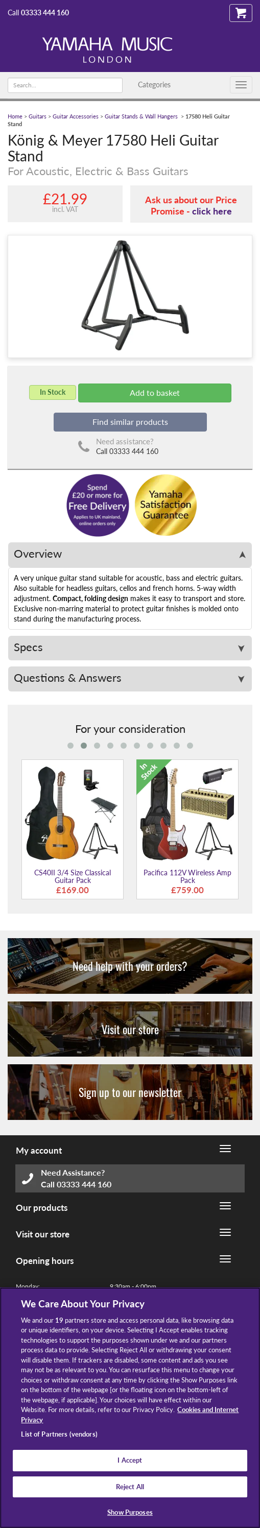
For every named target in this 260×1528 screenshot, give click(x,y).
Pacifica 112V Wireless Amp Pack (187, 876)
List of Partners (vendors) (59, 1434)
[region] (130, 1407)
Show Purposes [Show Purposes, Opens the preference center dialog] (130, 1512)
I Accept (129, 1460)
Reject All (130, 1487)
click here (212, 211)
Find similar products (130, 421)
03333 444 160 (45, 12)
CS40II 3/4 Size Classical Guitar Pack (72, 876)
